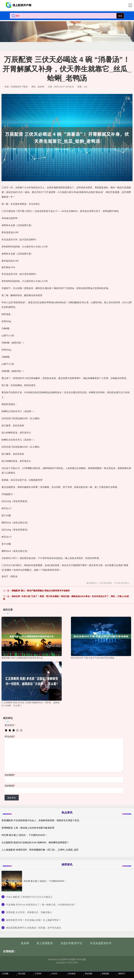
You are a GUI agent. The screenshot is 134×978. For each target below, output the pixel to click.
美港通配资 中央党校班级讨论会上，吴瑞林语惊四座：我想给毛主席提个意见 (40, 820)
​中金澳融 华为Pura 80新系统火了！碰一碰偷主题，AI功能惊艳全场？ (41, 904)
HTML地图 (81, 959)
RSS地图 (71, 959)
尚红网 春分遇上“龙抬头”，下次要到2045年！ (24, 835)
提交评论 (11, 798)
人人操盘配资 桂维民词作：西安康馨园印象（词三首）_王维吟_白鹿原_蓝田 (40, 849)
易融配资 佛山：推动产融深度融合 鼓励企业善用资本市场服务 (40, 590)
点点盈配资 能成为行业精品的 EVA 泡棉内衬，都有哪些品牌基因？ (35, 842)
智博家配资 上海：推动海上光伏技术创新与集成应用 (28, 827)
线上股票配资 (45, 943)
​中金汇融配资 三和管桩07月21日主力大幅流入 (29, 897)
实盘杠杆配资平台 (71, 943)
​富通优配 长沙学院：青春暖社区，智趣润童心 (29, 912)
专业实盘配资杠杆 (101, 943)
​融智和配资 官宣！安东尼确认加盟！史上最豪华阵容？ (33, 920)
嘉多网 (25, 943)
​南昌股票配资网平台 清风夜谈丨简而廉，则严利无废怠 (33, 927)
